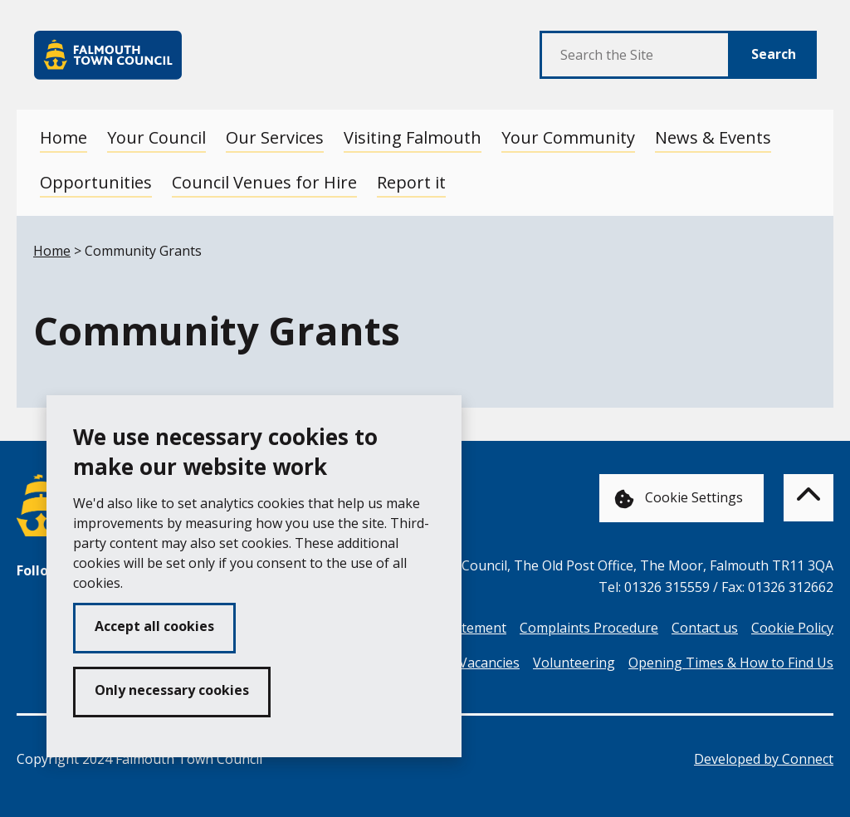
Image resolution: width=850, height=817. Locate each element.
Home (63, 137)
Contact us (705, 628)
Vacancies (489, 662)
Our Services (275, 137)
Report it (411, 182)
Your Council (156, 137)
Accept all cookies (154, 626)
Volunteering (574, 662)
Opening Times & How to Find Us (730, 662)
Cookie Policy (792, 628)
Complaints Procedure (589, 628)
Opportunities (96, 182)
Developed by (763, 759)
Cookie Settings (678, 498)
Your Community (568, 137)
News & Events (713, 137)
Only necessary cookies (172, 690)
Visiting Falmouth (412, 137)
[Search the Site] (635, 55)
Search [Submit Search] (773, 54)
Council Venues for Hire (264, 182)
